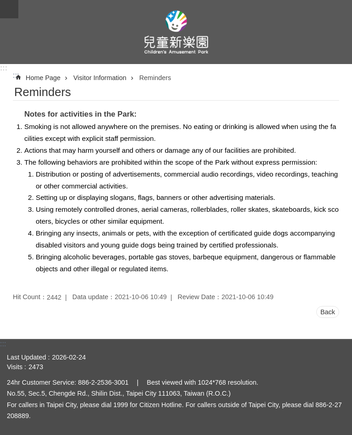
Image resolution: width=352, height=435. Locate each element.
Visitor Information (99, 77)
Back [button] (327, 312)
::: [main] (16, 75)
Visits (14, 367)
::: (3, 68)
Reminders (155, 77)
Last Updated (26, 357)
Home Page (43, 77)
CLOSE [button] (9, 9)
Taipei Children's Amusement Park (176, 32)
